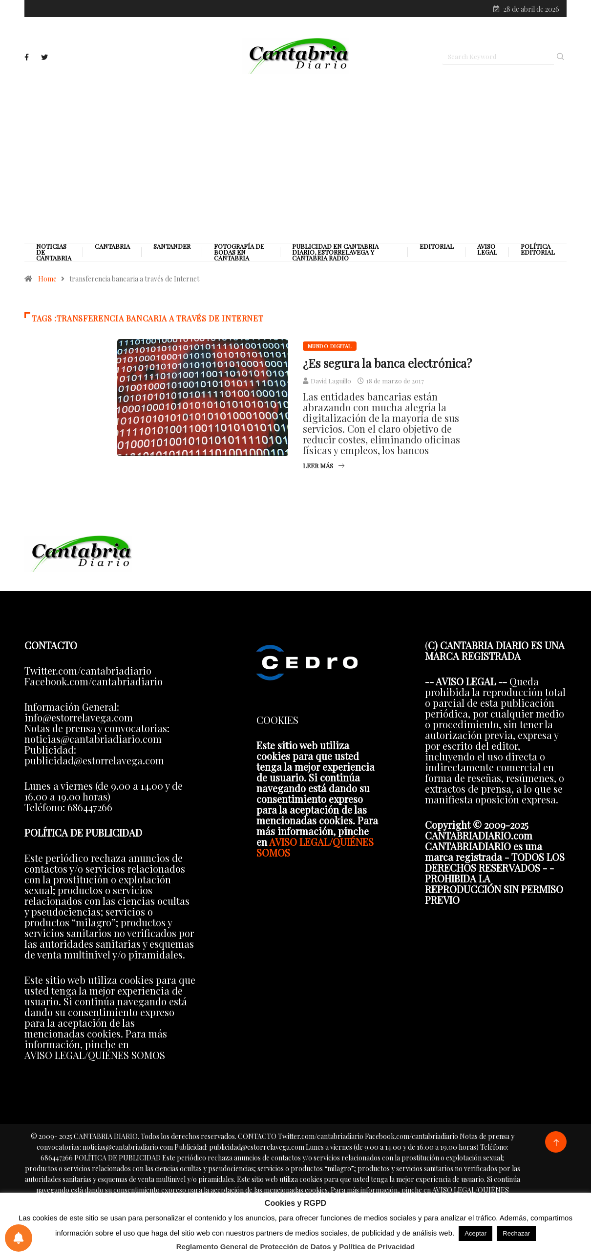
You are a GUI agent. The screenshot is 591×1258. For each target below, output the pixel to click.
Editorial (437, 248)
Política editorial (538, 251)
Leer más (323, 467)
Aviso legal (487, 251)
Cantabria (112, 248)
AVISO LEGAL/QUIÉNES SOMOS (315, 848)
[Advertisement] (295, 159)
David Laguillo (331, 383)
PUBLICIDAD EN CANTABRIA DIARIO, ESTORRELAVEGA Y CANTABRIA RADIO (335, 254)
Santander (171, 248)
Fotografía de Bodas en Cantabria (239, 254)
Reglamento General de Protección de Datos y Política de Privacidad (295, 1246)
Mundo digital (330, 348)
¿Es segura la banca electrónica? (387, 365)
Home (47, 280)
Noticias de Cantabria (53, 254)
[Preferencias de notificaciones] (18, 1238)
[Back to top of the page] (556, 1144)
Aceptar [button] (475, 1233)
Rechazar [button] (516, 1233)
